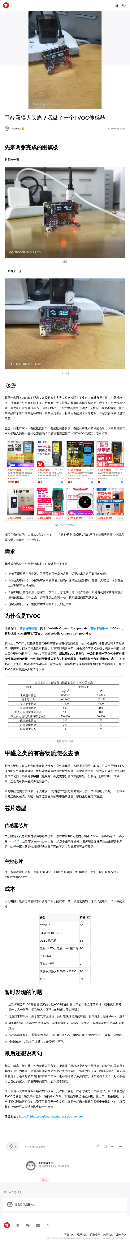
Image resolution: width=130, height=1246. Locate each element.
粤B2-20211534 (119, 1238)
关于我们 (108, 1234)
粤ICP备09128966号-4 (100, 1238)
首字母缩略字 (99, 628)
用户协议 (121, 1234)
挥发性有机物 (28, 628)
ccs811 (15, 841)
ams (39, 841)
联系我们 (82, 1234)
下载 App (69, 1234)
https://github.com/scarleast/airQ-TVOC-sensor (51, 1116)
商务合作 (95, 1234)
